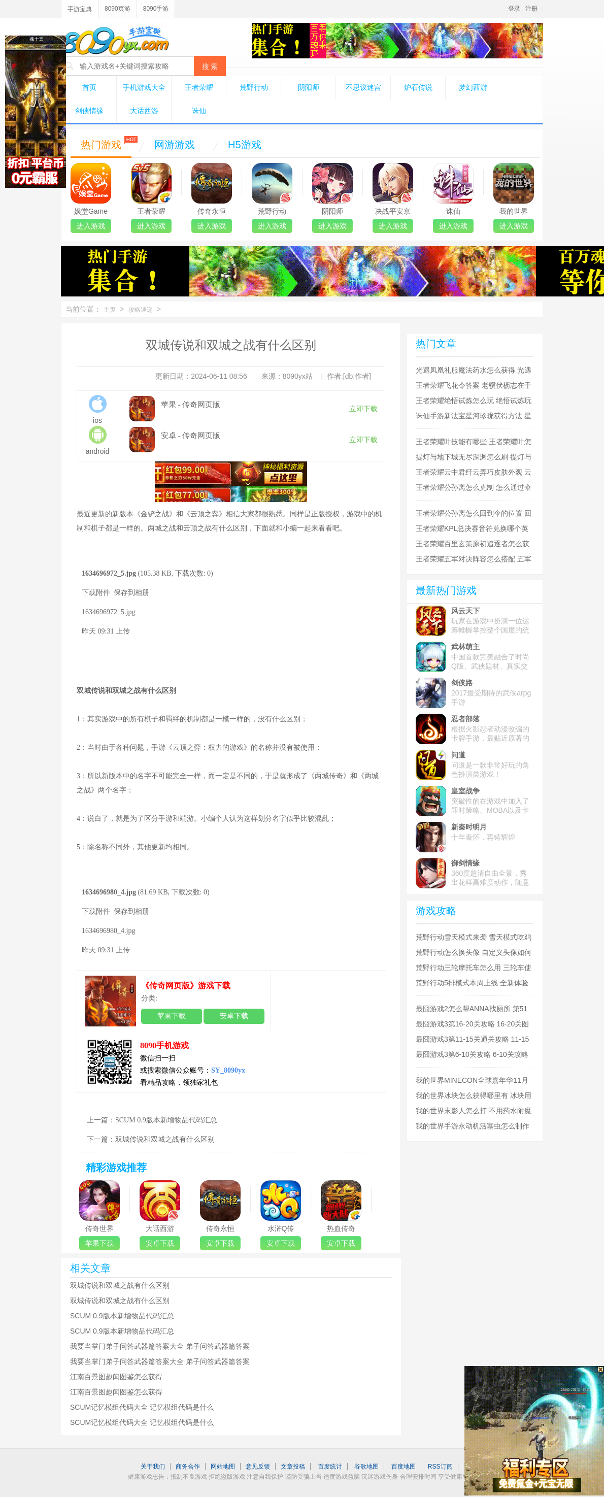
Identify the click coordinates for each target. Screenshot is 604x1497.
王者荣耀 (199, 87)
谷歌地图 (366, 1466)
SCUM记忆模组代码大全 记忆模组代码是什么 (142, 1407)
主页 (110, 309)
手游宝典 (80, 9)
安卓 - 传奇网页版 (191, 435)
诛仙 (199, 111)
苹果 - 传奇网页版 (191, 405)
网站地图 (223, 1466)
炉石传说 (418, 87)
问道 (458, 755)
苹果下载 (171, 1016)
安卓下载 (234, 1016)
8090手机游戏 (164, 1045)
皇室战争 (465, 791)
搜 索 (210, 66)
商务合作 (188, 1466)
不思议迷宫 (363, 87)
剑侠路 (462, 683)
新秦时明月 (469, 827)
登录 (514, 8)
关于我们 (153, 1466)
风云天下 (465, 611)
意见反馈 (258, 1466)
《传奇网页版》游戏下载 (185, 985)
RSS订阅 (440, 1466)
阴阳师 (308, 87)
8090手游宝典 (115, 40)
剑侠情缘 (89, 111)
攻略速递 (140, 309)
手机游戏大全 (144, 87)
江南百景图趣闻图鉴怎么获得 (116, 1377)
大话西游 (144, 111)
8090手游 (156, 8)
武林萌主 (465, 647)
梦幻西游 (473, 87)
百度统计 (330, 1466)
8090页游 (117, 8)
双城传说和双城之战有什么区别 (165, 1139)
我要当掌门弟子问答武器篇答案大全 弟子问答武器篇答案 (160, 1346)
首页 (89, 87)
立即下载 (363, 409)
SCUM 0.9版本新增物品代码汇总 (166, 1120)
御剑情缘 (465, 863)
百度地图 (403, 1466)
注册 (531, 8)
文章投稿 (293, 1466)
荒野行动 (254, 87)
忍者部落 (465, 719)
